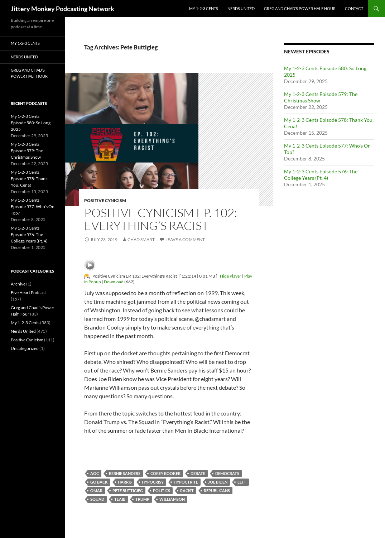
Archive (18, 284)
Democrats (227, 473)
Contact (354, 8)
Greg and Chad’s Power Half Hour (300, 8)
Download (114, 281)
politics (161, 490)
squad (97, 499)
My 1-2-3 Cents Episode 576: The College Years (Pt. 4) (320, 174)
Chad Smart (141, 239)
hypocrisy (153, 482)
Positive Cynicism (105, 200)
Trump (142, 499)
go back (99, 482)
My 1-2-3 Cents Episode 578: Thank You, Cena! (29, 178)
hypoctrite (186, 482)
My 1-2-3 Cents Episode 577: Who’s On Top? (32, 206)
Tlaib (119, 499)
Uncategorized (25, 348)
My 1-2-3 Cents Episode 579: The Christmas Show (27, 150)
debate (198, 473)
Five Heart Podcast (28, 292)
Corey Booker (165, 473)
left (241, 482)
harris (125, 482)
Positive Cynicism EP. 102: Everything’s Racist (160, 219)
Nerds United (241, 8)
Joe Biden (217, 482)
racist (187, 490)
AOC (94, 473)
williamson (172, 499)
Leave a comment (185, 239)
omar (96, 490)
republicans (217, 490)
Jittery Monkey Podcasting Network (62, 9)
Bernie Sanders (124, 473)
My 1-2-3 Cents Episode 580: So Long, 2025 (31, 123)
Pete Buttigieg (127, 490)
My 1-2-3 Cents (203, 8)
